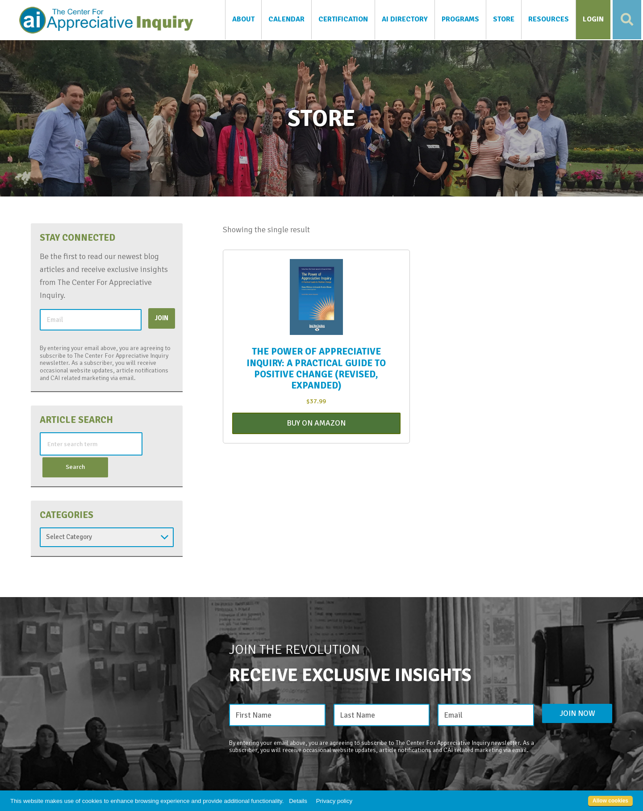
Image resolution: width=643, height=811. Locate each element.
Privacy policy (334, 801)
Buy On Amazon (316, 425)
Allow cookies (610, 801)
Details (298, 801)
